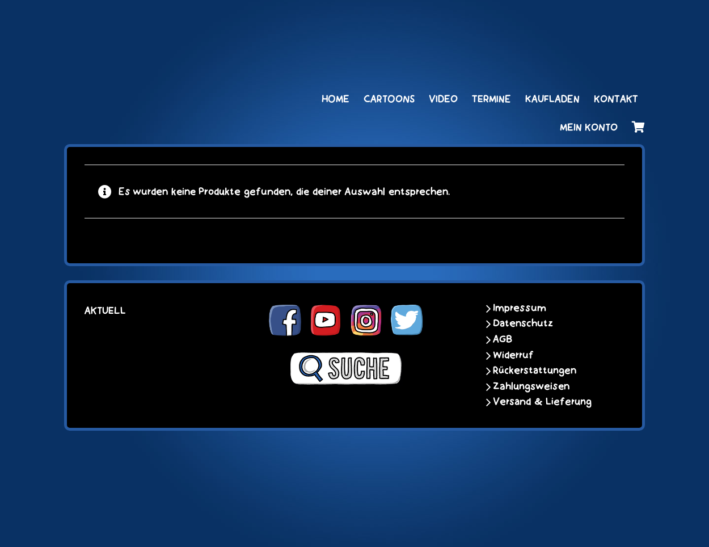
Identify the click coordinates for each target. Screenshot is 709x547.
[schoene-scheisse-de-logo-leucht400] (173, 21)
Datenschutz (523, 323)
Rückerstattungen (534, 370)
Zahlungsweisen (531, 386)
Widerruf (513, 355)
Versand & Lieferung (542, 401)
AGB (502, 339)
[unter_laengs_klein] (602, 21)
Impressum (519, 308)
